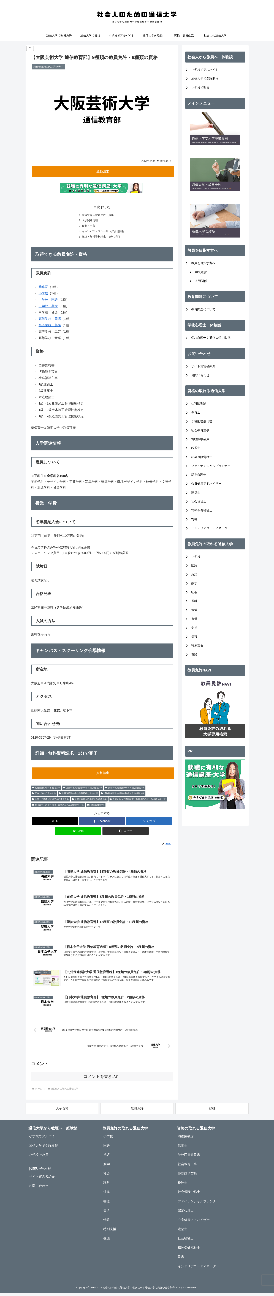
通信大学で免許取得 (204, 78)
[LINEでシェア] (78, 833)
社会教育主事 (200, 430)
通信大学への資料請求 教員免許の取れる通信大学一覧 (138, 801)
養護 (194, 654)
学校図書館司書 (201, 421)
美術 (194, 627)
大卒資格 (62, 1112)
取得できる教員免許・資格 (98, 215)
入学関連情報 (89, 220)
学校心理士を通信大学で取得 (210, 338)
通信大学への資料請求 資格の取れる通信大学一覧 (58, 806)
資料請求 (102, 171)
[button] (125, 833)
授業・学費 (88, 226)
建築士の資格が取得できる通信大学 (50, 801)
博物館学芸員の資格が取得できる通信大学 (122, 795)
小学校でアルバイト (204, 69)
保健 (194, 610)
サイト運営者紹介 (203, 366)
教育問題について (203, 309)
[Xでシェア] (55, 823)
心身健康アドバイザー (206, 483)
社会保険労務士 (201, 457)
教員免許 (137, 1112)
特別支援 (197, 645)
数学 (194, 583)
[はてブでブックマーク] (149, 823)
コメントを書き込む (102, 1079)
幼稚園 (43, 288)
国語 (194, 565)
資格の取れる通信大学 (44, 795)
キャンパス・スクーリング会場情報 (103, 232)
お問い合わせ (200, 375)
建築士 (195, 492)
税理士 (195, 448)
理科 (194, 601)
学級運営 (201, 272)
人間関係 (201, 281)
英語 (194, 574)
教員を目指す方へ (203, 263)
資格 (212, 1112)
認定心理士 (198, 474)
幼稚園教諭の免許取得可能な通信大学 (78, 795)
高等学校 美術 (50, 327)
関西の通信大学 (95, 806)
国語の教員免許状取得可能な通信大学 (82, 789)
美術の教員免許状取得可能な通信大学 (124, 789)
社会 (194, 592)
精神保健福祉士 (201, 510)
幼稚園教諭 (198, 403)
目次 (97, 207)
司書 (194, 519)
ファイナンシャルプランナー (210, 466)
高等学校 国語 (50, 320)
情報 (194, 636)
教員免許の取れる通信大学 (46, 789)
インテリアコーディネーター (210, 528)
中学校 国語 (48, 301)
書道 (194, 619)
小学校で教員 (200, 87)
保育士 (195, 412)
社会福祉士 (198, 501)
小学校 (43, 295)
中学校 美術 (48, 307)
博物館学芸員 (200, 439)
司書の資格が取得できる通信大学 (89, 801)
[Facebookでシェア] (102, 823)
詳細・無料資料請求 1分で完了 (101, 238)
